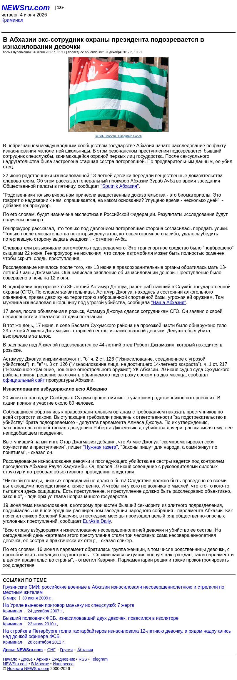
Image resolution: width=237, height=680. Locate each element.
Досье (27, 659)
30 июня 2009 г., (37, 598)
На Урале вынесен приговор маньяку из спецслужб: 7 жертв (68, 605)
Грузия (66, 649)
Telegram (99, 659)
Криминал (12, 20)
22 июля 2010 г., (43, 624)
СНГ (51, 649)
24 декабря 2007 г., (46, 611)
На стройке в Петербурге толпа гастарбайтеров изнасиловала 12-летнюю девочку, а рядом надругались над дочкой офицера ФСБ (117, 634)
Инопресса (63, 663)
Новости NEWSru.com (28, 668)
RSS (83, 659)
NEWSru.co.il (15, 663)
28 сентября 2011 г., (47, 642)
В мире (9, 598)
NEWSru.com (25, 7)
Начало (10, 659)
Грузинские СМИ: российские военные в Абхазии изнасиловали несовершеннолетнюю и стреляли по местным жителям (113, 589)
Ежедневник (63, 659)
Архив (42, 659)
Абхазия (85, 649)
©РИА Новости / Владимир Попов (118, 136)
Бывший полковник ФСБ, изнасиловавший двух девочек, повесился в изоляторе (90, 618)
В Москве (40, 663)
